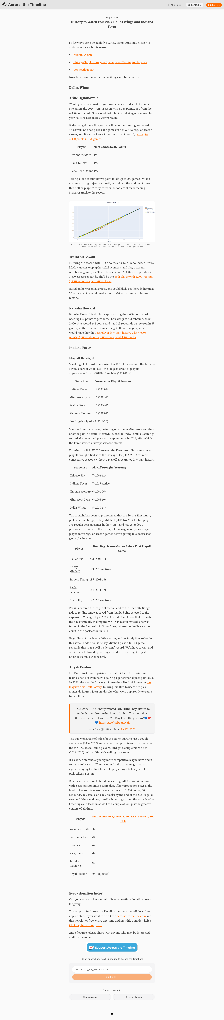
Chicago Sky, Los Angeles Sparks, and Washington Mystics (110, 62)
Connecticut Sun (83, 70)
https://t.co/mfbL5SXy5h (114, 723)
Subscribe (214, 5)
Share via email (90, 998)
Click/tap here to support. (85, 926)
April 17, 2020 (128, 730)
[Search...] (194, 5)
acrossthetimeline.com (131, 917)
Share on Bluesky (134, 998)
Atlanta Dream (82, 55)
